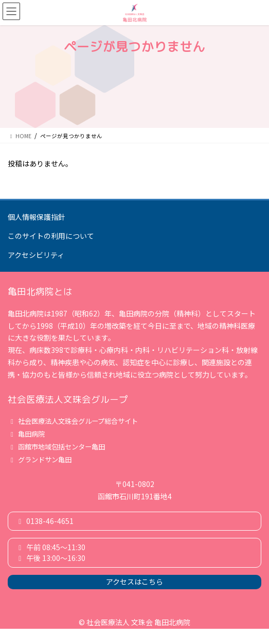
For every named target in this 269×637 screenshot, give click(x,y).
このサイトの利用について (51, 236)
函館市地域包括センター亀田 (56, 447)
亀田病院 (26, 434)
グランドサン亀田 (39, 459)
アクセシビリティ (36, 255)
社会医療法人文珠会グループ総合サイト (73, 421)
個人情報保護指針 (36, 217)
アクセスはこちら (134, 581)
